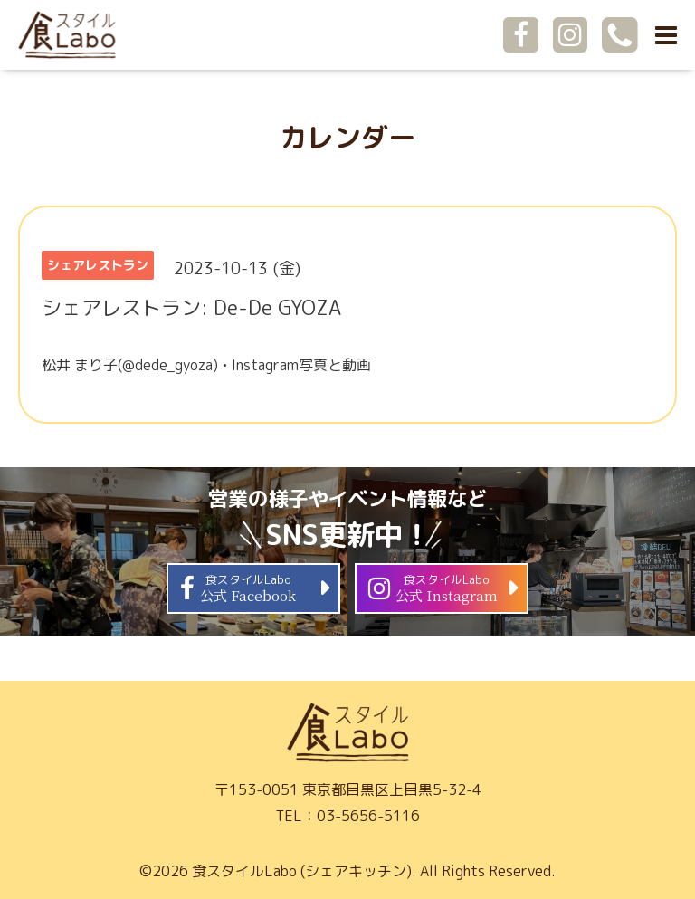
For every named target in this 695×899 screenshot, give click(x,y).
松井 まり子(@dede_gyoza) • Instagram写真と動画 (206, 365)
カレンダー (347, 138)
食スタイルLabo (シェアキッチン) (302, 871)
